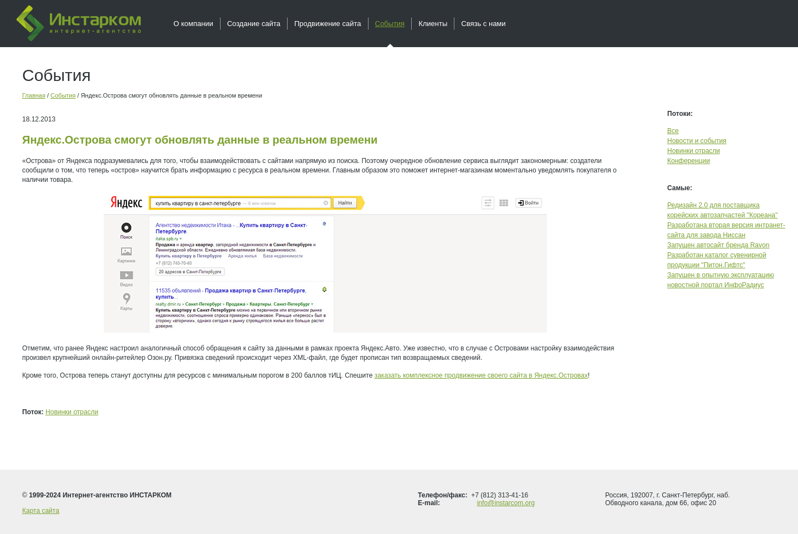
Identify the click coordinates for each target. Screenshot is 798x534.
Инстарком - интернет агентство (79, 23)
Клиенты (432, 23)
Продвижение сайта (327, 23)
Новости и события (697, 141)
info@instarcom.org (506, 503)
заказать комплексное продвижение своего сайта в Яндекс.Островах (481, 375)
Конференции (688, 161)
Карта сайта (40, 511)
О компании (193, 23)
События (62, 95)
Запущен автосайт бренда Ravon (718, 245)
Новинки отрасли (71, 412)
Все (673, 131)
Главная (33, 95)
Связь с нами (483, 23)
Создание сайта (253, 23)
